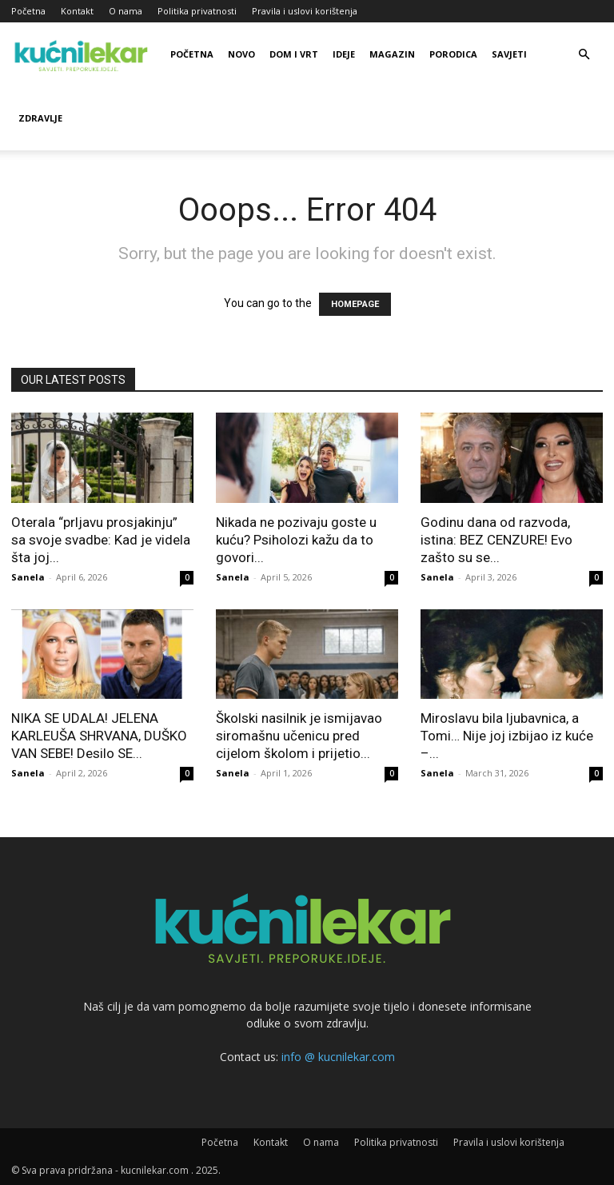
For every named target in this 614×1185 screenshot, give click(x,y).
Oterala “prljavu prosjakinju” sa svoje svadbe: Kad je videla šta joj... (100, 539)
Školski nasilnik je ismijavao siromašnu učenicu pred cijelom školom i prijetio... (299, 735)
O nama (125, 11)
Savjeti (509, 54)
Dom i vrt (293, 54)
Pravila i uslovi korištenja (304, 11)
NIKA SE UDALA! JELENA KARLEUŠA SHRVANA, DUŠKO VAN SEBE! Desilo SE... (99, 735)
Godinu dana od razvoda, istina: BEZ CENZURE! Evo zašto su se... (496, 539)
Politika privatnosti (197, 11)
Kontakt (77, 11)
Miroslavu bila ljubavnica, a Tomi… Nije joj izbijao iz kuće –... (507, 735)
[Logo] (83, 54)
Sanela (28, 577)
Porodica (453, 54)
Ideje (344, 54)
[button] (583, 54)
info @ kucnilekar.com (338, 1056)
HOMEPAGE (355, 304)
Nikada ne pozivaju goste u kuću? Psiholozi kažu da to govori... (296, 539)
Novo (241, 54)
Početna (28, 11)
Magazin (392, 54)
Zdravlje (40, 118)
